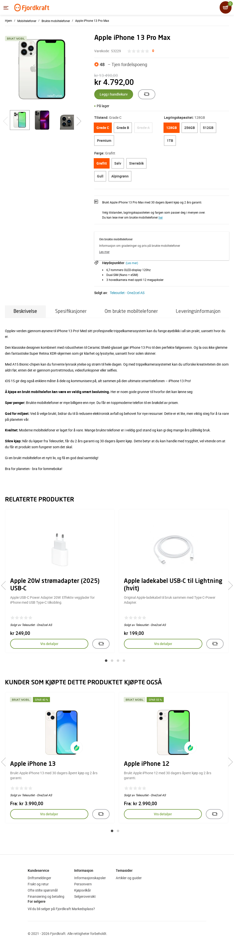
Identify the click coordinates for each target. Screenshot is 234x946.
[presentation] (5, 585)
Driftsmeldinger (39, 877)
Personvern (83, 884)
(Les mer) (132, 263)
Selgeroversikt (85, 896)
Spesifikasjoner (71, 311)
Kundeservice (38, 870)
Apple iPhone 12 (146, 764)
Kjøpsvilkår (82, 890)
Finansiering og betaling (46, 896)
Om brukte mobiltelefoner (131, 311)
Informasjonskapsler (90, 877)
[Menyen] (6, 7)
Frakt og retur (38, 884)
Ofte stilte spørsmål (43, 890)
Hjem (8, 21)
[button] (106, 660)
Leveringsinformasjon (198, 311)
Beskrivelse (25, 311)
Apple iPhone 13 (33, 764)
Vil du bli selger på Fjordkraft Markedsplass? (61, 908)
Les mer (104, 252)
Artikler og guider (129, 877)
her (161, 217)
